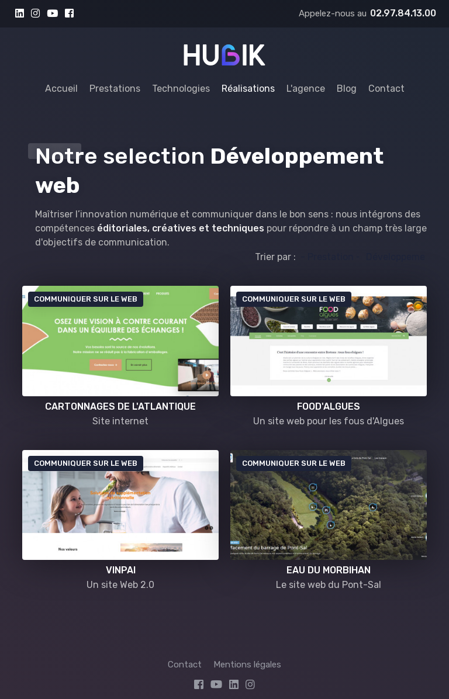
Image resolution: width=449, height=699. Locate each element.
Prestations (114, 88)
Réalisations (248, 88)
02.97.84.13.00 (403, 13)
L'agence (305, 88)
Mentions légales (247, 664)
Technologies (181, 88)
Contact (386, 88)
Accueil (61, 88)
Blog (347, 88)
